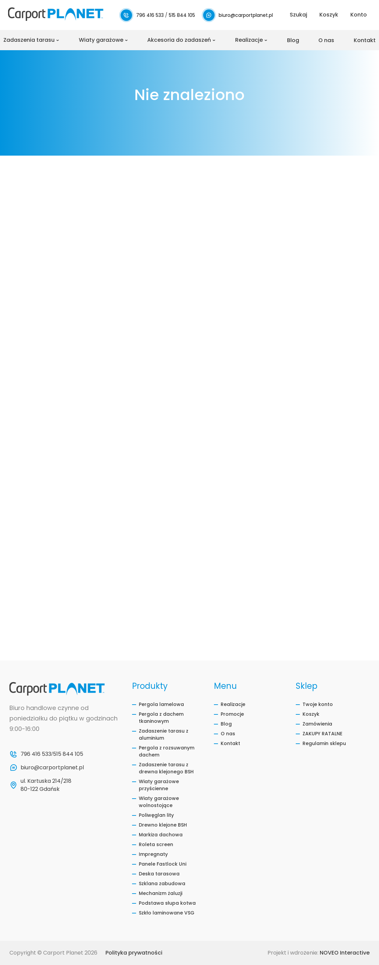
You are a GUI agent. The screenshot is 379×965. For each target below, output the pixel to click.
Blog (293, 40)
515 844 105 (182, 15)
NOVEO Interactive (345, 953)
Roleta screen (156, 844)
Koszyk (311, 714)
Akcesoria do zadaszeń (179, 40)
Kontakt (365, 40)
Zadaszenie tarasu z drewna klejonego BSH (166, 768)
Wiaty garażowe (101, 40)
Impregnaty (153, 854)
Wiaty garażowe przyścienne (159, 785)
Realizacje (249, 40)
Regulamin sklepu (324, 743)
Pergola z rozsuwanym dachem (166, 751)
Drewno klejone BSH (163, 825)
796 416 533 (150, 15)
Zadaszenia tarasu (29, 40)
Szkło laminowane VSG (166, 912)
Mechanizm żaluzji (160, 893)
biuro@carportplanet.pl (246, 15)
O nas (326, 40)
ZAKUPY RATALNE (322, 733)
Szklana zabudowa (162, 883)
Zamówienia (317, 723)
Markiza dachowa (161, 834)
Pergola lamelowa (161, 704)
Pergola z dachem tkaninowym (161, 718)
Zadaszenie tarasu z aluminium (163, 734)
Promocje (232, 714)
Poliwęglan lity (156, 815)
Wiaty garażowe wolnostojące (159, 802)
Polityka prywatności (133, 953)
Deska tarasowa (159, 873)
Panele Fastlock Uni (162, 864)
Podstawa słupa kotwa (167, 903)
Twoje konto (318, 704)
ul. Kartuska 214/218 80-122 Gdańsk (47, 785)
